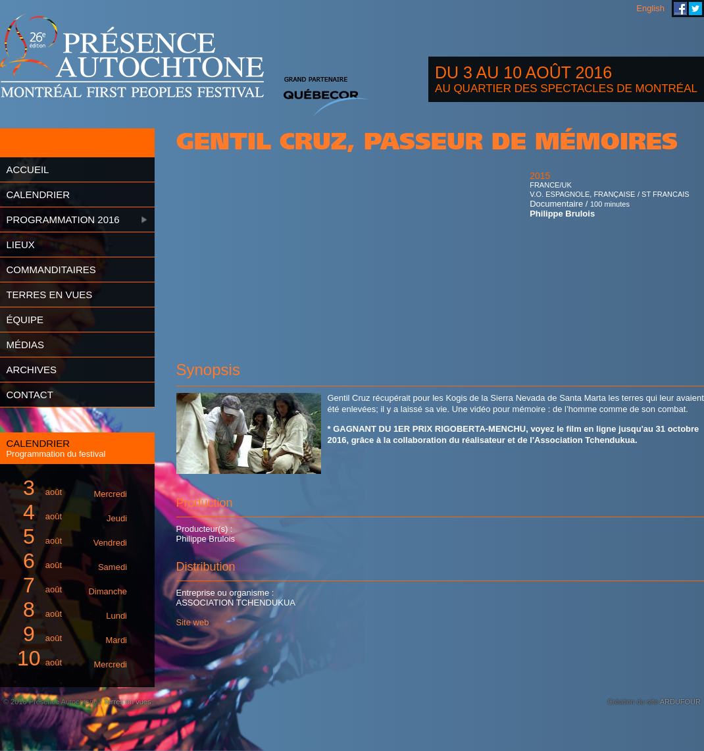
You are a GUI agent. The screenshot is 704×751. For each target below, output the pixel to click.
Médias (25, 344)
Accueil (27, 169)
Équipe (24, 319)
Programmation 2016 (62, 219)
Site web (192, 622)
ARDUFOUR (680, 702)
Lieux (20, 244)
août (70, 488)
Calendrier (38, 194)
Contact (29, 394)
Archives (31, 369)
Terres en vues (49, 294)
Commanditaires (50, 269)
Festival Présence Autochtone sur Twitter (695, 8)
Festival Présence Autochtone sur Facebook (680, 8)
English (650, 8)
